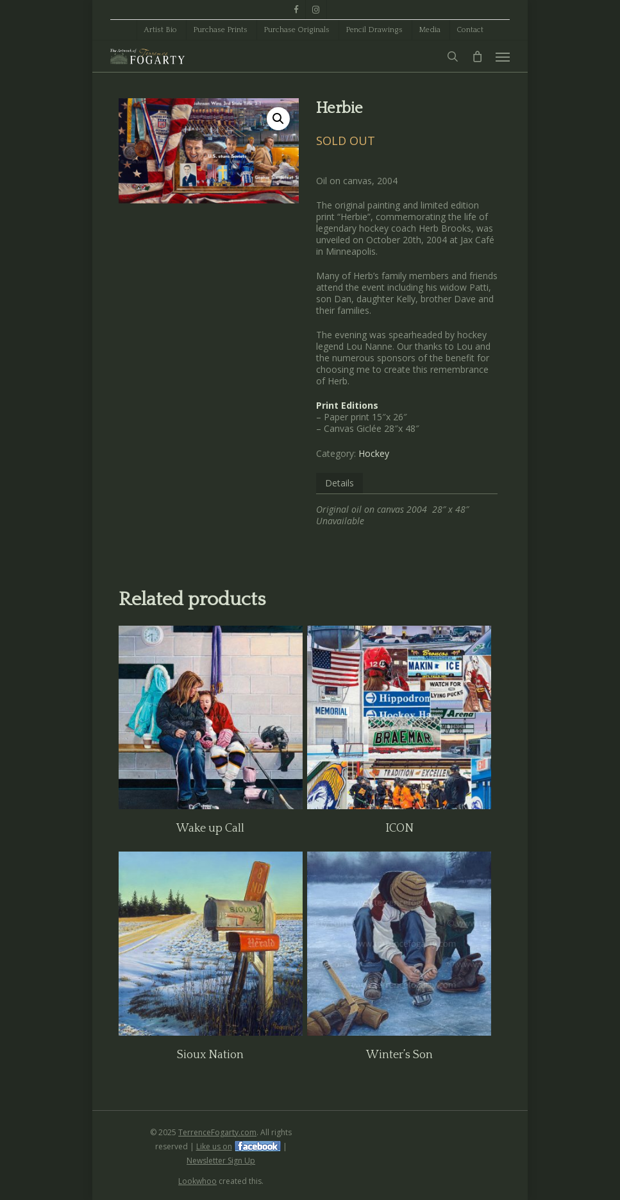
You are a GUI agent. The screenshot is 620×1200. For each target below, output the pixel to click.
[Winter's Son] (399, 944)
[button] (503, 56)
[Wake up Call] (211, 718)
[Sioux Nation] (211, 944)
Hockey (373, 453)
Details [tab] (339, 483)
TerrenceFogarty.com (217, 1132)
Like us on (214, 1146)
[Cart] (477, 56)
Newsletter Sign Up (221, 1160)
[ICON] (399, 718)
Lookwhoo (197, 1181)
